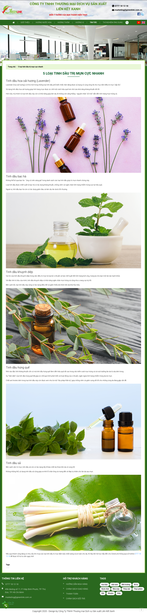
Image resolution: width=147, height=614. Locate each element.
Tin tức (93, 22)
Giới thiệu (25, 22)
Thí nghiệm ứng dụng (113, 22)
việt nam (114, 585)
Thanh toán (72, 594)
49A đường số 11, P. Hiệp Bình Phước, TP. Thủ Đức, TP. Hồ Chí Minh (25, 590)
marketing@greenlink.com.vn (18, 597)
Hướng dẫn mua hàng (76, 584)
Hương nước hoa (44, 22)
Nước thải (105, 589)
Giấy (119, 593)
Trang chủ (11, 67)
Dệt (103, 593)
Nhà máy (116, 589)
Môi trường (126, 585)
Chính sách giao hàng (77, 589)
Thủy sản (126, 589)
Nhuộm (110, 593)
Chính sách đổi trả (75, 598)
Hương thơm (63, 22)
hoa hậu (105, 585)
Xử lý (136, 585)
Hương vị (79, 22)
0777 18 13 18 (11, 584)
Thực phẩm (138, 589)
